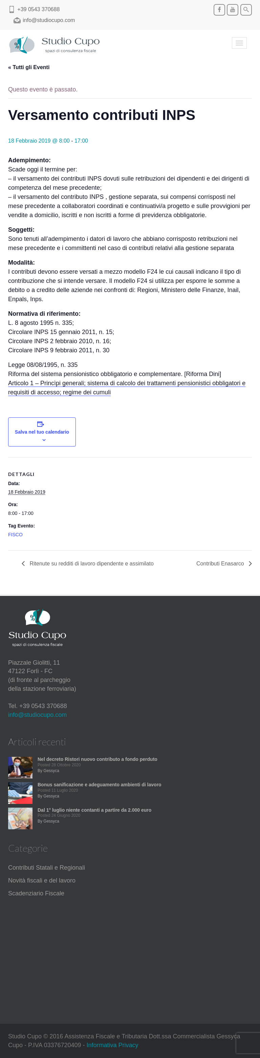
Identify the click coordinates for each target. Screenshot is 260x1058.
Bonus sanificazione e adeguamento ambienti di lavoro (99, 784)
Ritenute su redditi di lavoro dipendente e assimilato (91, 563)
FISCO (15, 534)
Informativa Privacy (112, 1045)
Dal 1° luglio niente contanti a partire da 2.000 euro (94, 810)
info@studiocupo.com (37, 714)
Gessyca (51, 770)
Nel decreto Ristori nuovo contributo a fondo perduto (97, 759)
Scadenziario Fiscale (36, 893)
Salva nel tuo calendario (42, 432)
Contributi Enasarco (220, 563)
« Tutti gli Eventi (28, 67)
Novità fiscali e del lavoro (41, 880)
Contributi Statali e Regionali (46, 867)
